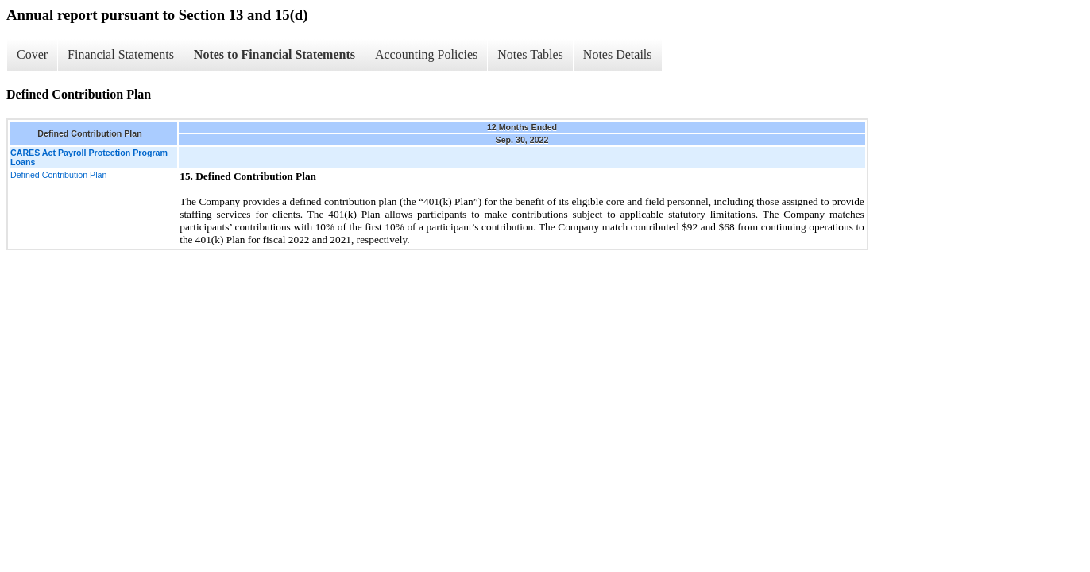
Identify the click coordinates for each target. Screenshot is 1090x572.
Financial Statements (121, 54)
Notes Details (617, 54)
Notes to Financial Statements (274, 54)
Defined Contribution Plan (58, 175)
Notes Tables (530, 54)
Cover (32, 54)
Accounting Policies (426, 54)
